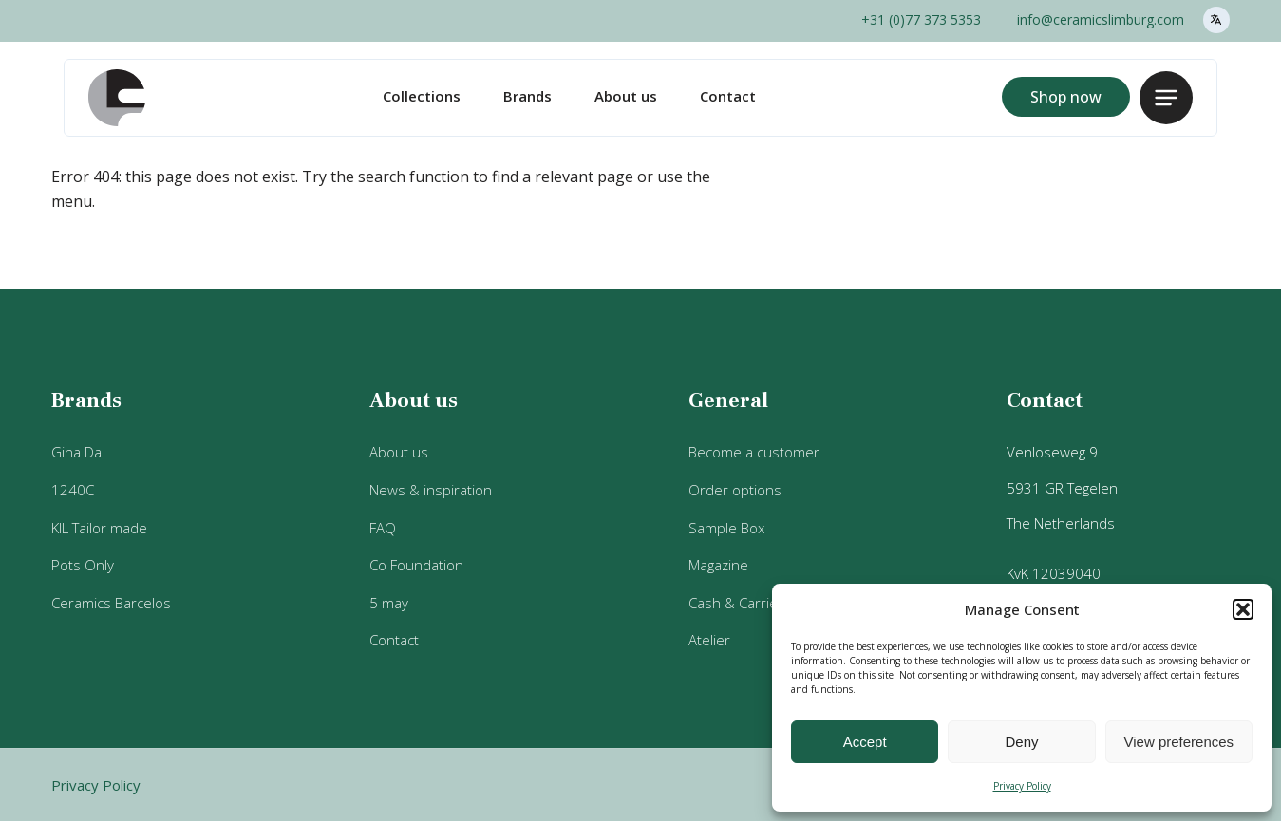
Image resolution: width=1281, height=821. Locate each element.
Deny (1021, 742)
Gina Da (76, 451)
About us (625, 95)
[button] (1243, 609)
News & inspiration (430, 489)
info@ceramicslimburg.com (1100, 19)
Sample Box (726, 527)
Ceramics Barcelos (111, 602)
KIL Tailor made (99, 527)
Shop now (1066, 96)
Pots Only (82, 564)
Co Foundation (416, 564)
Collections (422, 95)
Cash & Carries (736, 602)
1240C (72, 489)
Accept (865, 742)
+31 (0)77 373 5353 (921, 19)
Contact (728, 95)
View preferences (1179, 742)
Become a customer (753, 451)
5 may (388, 602)
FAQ (382, 527)
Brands (527, 95)
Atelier (709, 639)
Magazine (718, 564)
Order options (735, 489)
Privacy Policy (1022, 786)
